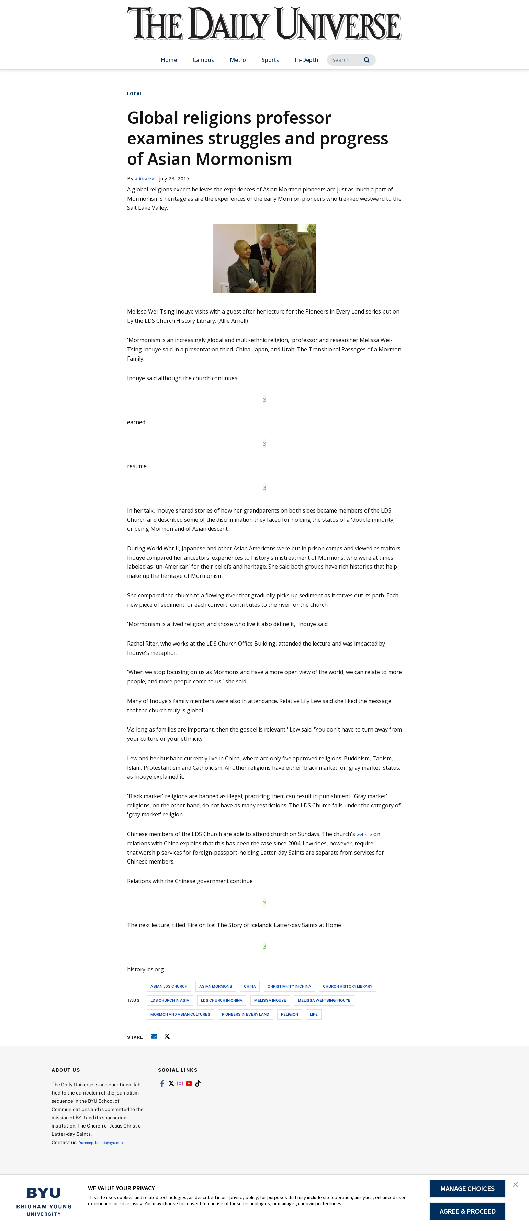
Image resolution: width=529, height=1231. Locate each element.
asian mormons (215, 986)
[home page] (264, 31)
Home (169, 60)
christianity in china (289, 986)
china (250, 986)
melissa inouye (270, 1000)
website (366, 834)
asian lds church (169, 986)
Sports (270, 60)
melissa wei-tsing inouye (324, 1000)
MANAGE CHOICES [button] (467, 1189)
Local (135, 94)
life (314, 1014)
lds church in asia (169, 1000)
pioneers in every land (245, 1014)
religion (289, 1014)
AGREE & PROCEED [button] (467, 1211)
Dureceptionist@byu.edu (106, 1142)
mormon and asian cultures (180, 1014)
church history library (347, 986)
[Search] (351, 60)
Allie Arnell (148, 179)
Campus (203, 60)
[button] (518, 1187)
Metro (238, 60)
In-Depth (306, 60)
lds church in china (222, 1000)
